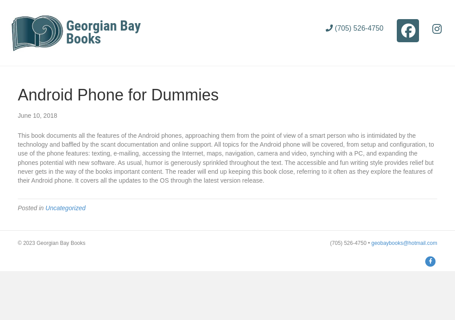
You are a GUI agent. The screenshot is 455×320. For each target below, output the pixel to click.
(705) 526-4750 (354, 28)
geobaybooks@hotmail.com (404, 243)
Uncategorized (65, 208)
